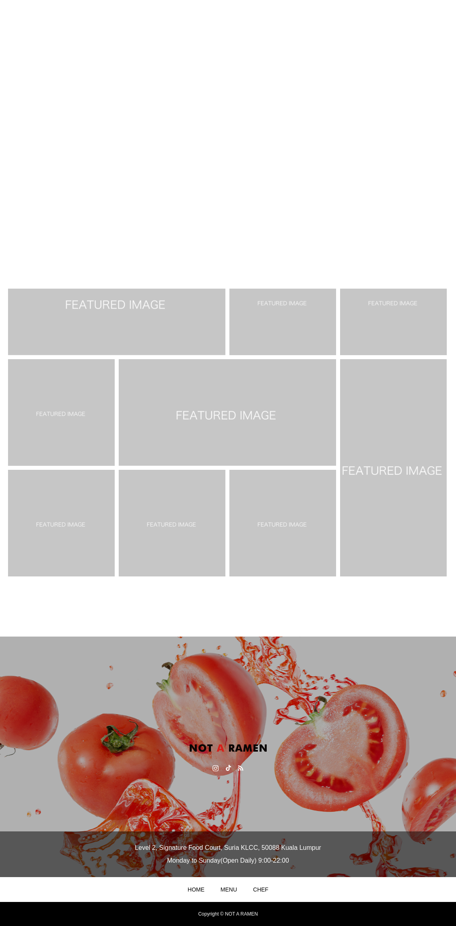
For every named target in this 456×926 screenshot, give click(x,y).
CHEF (260, 889)
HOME (196, 889)
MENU (229, 889)
